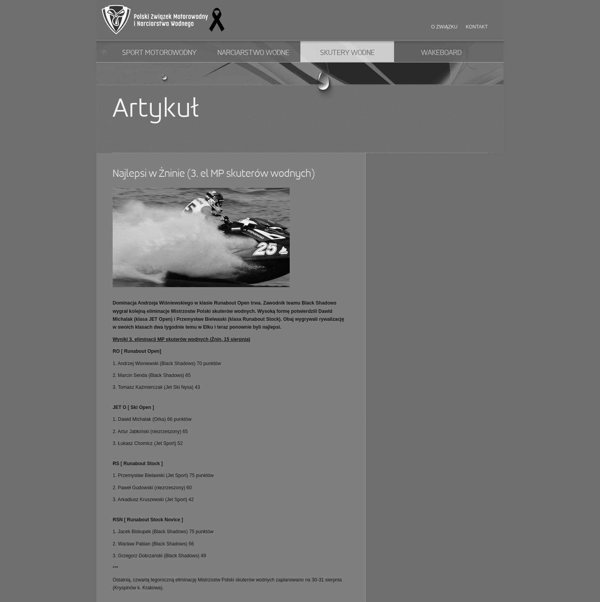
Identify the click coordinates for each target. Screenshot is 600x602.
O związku (444, 27)
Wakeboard (441, 53)
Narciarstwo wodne (253, 53)
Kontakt (477, 27)
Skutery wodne (347, 53)
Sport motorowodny (159, 53)
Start (104, 51)
